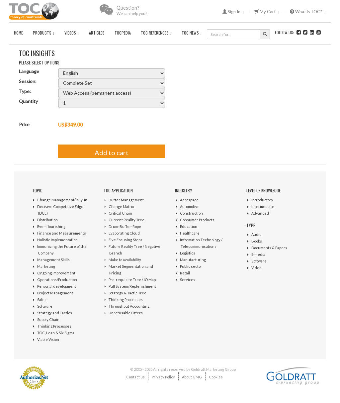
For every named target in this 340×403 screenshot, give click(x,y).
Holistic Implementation (57, 240)
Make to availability (125, 259)
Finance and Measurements (61, 233)
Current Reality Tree (126, 220)
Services (187, 279)
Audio (256, 234)
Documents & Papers (269, 248)
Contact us (135, 377)
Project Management (55, 293)
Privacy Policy (163, 377)
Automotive (190, 206)
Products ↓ (43, 33)
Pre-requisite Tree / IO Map (132, 279)
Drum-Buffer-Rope (125, 226)
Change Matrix (121, 206)
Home (18, 33)
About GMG (192, 377)
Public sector (191, 266)
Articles (97, 33)
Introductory (262, 200)
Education (188, 226)
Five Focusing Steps (125, 240)
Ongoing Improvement (56, 273)
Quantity (28, 101)
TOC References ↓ (156, 33)
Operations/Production (57, 279)
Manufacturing (193, 259)
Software (44, 306)
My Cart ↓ (267, 11)
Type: (25, 91)
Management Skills (53, 259)
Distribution (47, 220)
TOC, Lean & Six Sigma (55, 333)
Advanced (260, 213)
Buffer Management (126, 200)
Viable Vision (48, 339)
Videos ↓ (71, 33)
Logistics (187, 253)
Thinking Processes (54, 326)
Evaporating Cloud (124, 233)
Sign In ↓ (233, 11)
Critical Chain (120, 213)
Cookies (216, 377)
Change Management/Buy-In (62, 200)
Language (29, 71)
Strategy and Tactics (54, 313)
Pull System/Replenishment (132, 286)
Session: (28, 81)
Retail (185, 273)
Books (256, 241)
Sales (41, 299)
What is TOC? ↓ (308, 11)
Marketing (46, 266)
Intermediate (262, 206)
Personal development (56, 286)
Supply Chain (48, 319)
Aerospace (189, 200)
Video (256, 267)
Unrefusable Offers (126, 313)
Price (24, 124)
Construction (191, 213)
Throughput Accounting (129, 306)
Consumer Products (197, 220)
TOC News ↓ (192, 33)
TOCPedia (123, 33)
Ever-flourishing (51, 226)
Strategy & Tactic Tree (127, 293)
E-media (258, 254)
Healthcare (190, 233)
